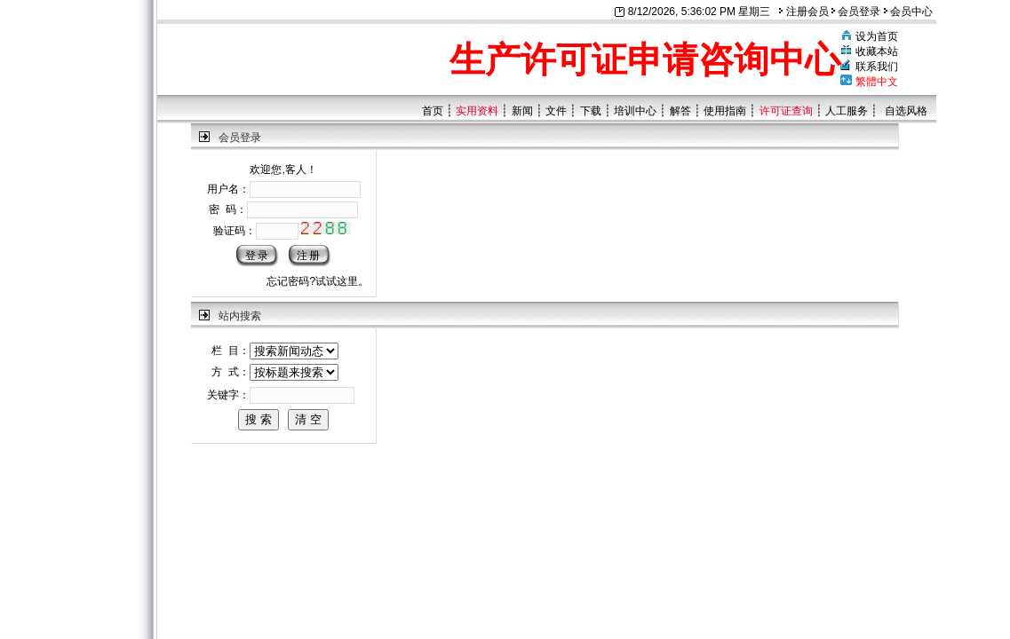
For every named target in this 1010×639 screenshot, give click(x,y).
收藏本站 (876, 51)
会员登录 (855, 11)
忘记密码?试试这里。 (317, 281)
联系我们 (876, 66)
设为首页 (876, 36)
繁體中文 (876, 81)
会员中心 (908, 11)
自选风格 (906, 111)
